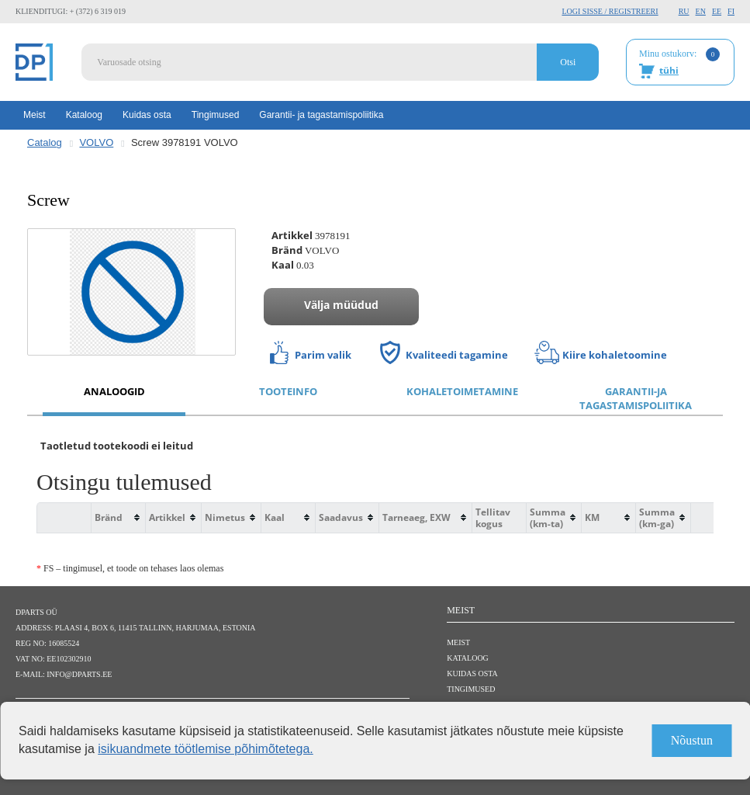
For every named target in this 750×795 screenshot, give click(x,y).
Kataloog (84, 114)
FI (731, 11)
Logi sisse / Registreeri (610, 11)
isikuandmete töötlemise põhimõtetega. (205, 748)
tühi (669, 70)
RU (684, 11)
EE (716, 11)
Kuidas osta (147, 114)
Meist (34, 114)
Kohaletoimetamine (462, 391)
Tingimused (216, 114)
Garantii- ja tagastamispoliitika (321, 114)
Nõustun (692, 740)
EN (701, 11)
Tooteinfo (288, 391)
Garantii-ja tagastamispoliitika (635, 398)
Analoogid (114, 391)
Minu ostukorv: (679, 62)
